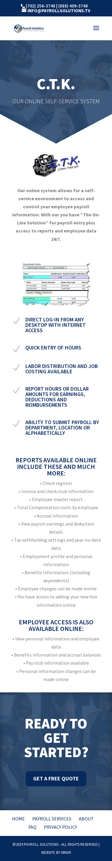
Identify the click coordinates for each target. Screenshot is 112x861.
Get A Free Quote (56, 778)
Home (18, 819)
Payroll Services (51, 819)
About (86, 819)
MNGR (66, 852)
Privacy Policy (60, 827)
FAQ (32, 827)
